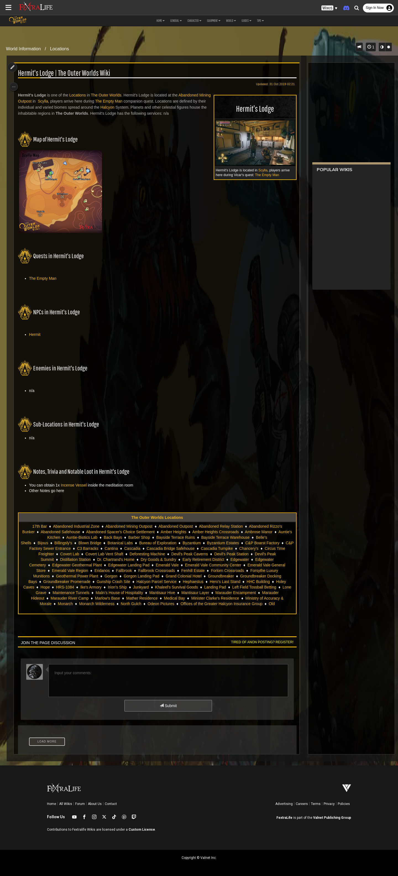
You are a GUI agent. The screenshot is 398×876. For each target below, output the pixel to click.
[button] (329, 8)
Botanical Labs (134, 543)
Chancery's (55, 554)
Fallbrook (179, 570)
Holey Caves (171, 587)
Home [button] (160, 20)
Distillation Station (126, 559)
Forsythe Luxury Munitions (99, 576)
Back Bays (128, 537)
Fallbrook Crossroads (212, 570)
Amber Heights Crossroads (231, 532)
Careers (302, 804)
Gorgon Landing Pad (213, 576)
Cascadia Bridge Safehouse (218, 548)
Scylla (260, 170)
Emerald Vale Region (125, 570)
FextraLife (284, 818)
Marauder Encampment (136, 598)
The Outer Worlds (108, 95)
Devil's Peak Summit (87, 559)
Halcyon (123, 107)
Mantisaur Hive (63, 598)
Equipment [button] (214, 20)
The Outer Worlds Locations (157, 517)
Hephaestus (77, 587)
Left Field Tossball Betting (161, 592)
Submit (167, 706)
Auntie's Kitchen (62, 537)
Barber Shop (155, 537)
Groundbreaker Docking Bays (118, 581)
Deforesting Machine (201, 554)
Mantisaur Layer (96, 598)
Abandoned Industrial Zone (76, 526)
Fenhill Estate (248, 570)
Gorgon (182, 576)
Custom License (142, 829)
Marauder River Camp (219, 598)
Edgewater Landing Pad (188, 565)
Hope (193, 587)
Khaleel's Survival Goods (83, 592)
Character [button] (194, 20)
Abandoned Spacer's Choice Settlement (136, 532)
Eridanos (157, 570)
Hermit (37, 334)
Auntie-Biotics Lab (97, 537)
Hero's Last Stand (109, 587)
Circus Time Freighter (89, 554)
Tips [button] (260, 20)
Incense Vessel (76, 485)
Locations (59, 49)
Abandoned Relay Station (221, 526)
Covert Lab (123, 554)
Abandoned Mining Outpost (128, 526)
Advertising (284, 804)
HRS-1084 (213, 587)
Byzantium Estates (237, 543)
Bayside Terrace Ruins (191, 537)
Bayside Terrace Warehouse (241, 537)
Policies (344, 804)
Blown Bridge (103, 543)
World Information (23, 49)
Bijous (56, 543)
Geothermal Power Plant (149, 576)
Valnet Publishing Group (332, 818)
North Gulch (261, 604)
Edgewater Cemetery (87, 565)
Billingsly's (77, 543)
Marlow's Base (256, 598)
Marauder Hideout (178, 598)
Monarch (195, 604)
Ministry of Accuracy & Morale (155, 604)
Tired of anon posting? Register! (259, 642)
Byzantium (205, 543)
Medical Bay (59, 604)
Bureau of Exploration (171, 543)
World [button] (231, 20)
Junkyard (48, 592)
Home (51, 804)
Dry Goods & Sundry (209, 559)
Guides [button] (247, 20)
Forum (80, 804)
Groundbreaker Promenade (173, 581)
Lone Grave (200, 592)
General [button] (176, 20)
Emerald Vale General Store (77, 570)
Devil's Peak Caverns (243, 554)
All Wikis (65, 804)
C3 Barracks (135, 548)
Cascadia (180, 548)
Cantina (159, 548)
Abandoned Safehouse (75, 532)
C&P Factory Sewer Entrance (93, 548)
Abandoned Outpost (175, 526)
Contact (111, 804)
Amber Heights (189, 532)
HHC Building (142, 587)
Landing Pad (122, 592)
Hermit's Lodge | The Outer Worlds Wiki (66, 73)
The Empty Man (264, 175)
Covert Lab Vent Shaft (158, 554)
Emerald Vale (226, 565)
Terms (316, 804)
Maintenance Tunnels (234, 592)
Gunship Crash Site (219, 581)
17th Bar (39, 526)
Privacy (329, 804)
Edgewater (53, 565)
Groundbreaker (73, 581)
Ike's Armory (239, 587)
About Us (95, 804)
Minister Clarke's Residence (100, 604)
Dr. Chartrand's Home (166, 559)
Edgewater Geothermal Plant (136, 565)
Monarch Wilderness (227, 604)
